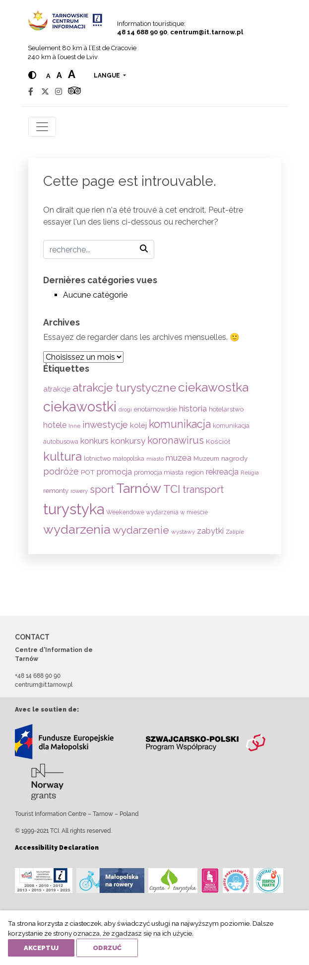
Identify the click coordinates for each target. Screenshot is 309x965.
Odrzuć (107, 948)
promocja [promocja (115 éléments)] (114, 472)
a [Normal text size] (48, 76)
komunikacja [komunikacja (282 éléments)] (180, 424)
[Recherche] (98, 249)
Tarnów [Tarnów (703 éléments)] (138, 488)
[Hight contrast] (32, 75)
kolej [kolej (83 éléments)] (138, 425)
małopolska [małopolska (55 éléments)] (128, 458)
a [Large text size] (71, 74)
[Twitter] (45, 91)
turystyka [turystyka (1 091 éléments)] (73, 509)
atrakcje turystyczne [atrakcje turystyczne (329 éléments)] (124, 387)
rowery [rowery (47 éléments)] (79, 490)
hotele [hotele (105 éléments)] (54, 425)
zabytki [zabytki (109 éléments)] (210, 531)
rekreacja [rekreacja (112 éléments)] (222, 472)
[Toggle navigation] (42, 127)
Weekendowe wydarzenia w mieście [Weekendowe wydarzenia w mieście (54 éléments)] (157, 512)
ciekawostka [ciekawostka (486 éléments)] (213, 387)
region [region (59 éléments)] (194, 472)
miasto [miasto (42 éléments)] (155, 459)
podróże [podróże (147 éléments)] (61, 471)
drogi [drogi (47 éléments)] (125, 409)
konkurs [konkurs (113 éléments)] (94, 441)
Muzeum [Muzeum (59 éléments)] (206, 458)
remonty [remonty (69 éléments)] (55, 490)
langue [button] (108, 75)
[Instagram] (58, 91)
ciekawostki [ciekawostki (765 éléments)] (80, 406)
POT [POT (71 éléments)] (88, 472)
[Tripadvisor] (74, 91)
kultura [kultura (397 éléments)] (62, 456)
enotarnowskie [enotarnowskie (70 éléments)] (155, 409)
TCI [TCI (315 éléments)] (172, 488)
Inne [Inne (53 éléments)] (74, 425)
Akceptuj (41, 948)
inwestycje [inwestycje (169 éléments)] (105, 424)
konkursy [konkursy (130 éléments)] (128, 441)
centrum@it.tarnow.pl (206, 32)
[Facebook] (30, 91)
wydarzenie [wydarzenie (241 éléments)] (141, 530)
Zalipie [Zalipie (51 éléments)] (235, 531)
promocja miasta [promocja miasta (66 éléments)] (159, 472)
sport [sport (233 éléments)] (102, 489)
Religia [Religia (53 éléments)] (250, 472)
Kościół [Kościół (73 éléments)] (218, 441)
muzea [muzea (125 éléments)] (178, 458)
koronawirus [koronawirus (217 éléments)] (175, 440)
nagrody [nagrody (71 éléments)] (234, 458)
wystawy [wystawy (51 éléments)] (183, 531)
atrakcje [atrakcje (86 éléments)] (56, 389)
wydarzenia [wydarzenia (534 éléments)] (77, 529)
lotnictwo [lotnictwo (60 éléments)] (97, 458)
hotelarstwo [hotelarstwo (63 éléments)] (226, 409)
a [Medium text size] (59, 75)
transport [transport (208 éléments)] (203, 489)
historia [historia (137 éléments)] (193, 408)
